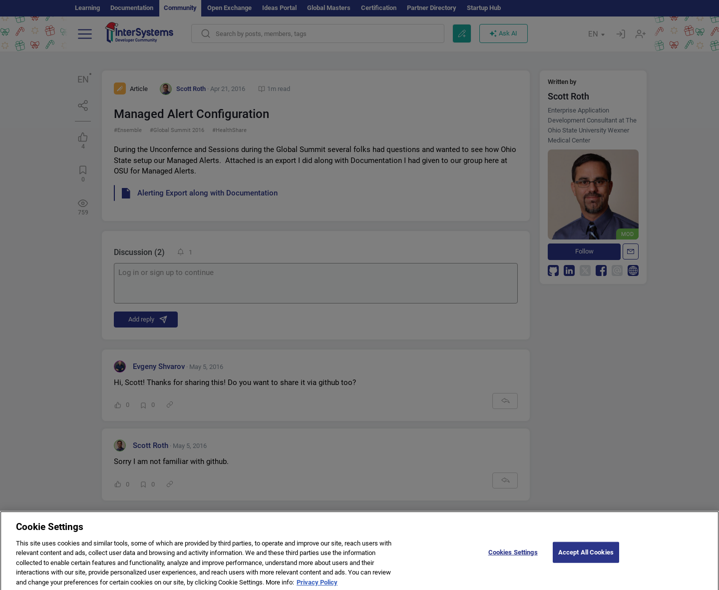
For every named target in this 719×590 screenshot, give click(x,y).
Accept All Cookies (586, 557)
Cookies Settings (513, 557)
